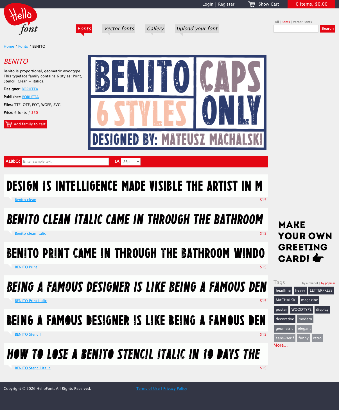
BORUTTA (30, 89)
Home (9, 46)
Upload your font (196, 29)
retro (317, 338)
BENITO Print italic (31, 301)
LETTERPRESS (321, 290)
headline (283, 290)
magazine (309, 300)
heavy (300, 290)
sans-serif (285, 338)
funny (304, 338)
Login (207, 4)
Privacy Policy (175, 388)
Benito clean (25, 200)
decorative (285, 319)
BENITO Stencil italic (33, 368)
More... (281, 345)
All (277, 22)
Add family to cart (25, 124)
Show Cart (269, 4)
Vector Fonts (302, 22)
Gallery (155, 29)
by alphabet (310, 283)
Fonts (84, 29)
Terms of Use (148, 388)
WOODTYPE (301, 309)
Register (226, 4)
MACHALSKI (286, 300)
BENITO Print (26, 267)
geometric (284, 328)
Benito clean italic (30, 233)
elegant (304, 328)
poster (281, 309)
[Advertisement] (304, 128)
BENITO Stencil (28, 334)
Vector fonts (119, 29)
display (322, 309)
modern (305, 319)
